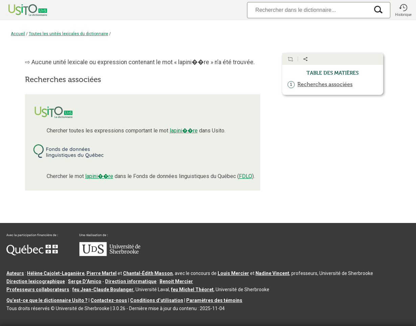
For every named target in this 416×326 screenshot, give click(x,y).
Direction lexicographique (35, 281)
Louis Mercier (233, 273)
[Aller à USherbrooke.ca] (109, 254)
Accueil (18, 33)
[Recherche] (308, 10)
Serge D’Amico (84, 281)
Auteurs (15, 273)
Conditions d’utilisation (156, 300)
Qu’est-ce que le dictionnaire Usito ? (47, 300)
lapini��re (184, 130)
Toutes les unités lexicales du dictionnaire (68, 33)
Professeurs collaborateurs (37, 289)
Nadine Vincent (272, 273)
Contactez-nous (109, 300)
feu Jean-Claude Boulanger (102, 289)
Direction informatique (130, 281)
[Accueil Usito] (20, 10)
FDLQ (245, 176)
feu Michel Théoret (192, 289)
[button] (403, 10)
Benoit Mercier (176, 281)
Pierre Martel (102, 273)
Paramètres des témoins (214, 300)
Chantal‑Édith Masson (148, 273)
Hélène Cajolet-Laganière (55, 273)
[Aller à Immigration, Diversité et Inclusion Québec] (32, 253)
